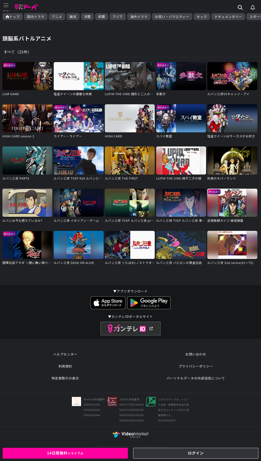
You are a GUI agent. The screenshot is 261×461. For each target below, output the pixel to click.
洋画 (87, 16)
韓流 (73, 16)
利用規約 (65, 367)
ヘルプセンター (65, 355)
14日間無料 (65, 453)
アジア (118, 16)
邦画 (101, 16)
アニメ (57, 16)
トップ (13, 16)
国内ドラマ (35, 16)
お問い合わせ (195, 355)
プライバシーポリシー (195, 367)
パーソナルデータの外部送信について (195, 379)
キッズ (202, 16)
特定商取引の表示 (65, 379)
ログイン (196, 453)
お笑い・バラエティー (172, 16)
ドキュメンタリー (228, 16)
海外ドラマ (139, 16)
